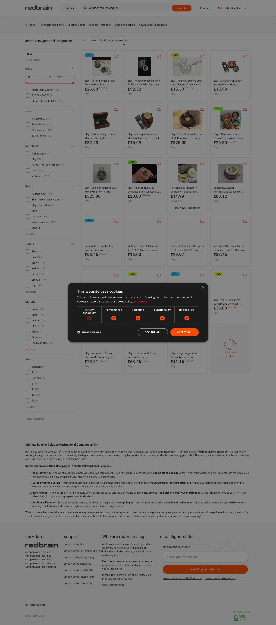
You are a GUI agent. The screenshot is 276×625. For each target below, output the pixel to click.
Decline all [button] (153, 332)
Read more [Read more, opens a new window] (140, 301)
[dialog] (138, 312)
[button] (89, 332)
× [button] (202, 287)
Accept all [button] (184, 332)
